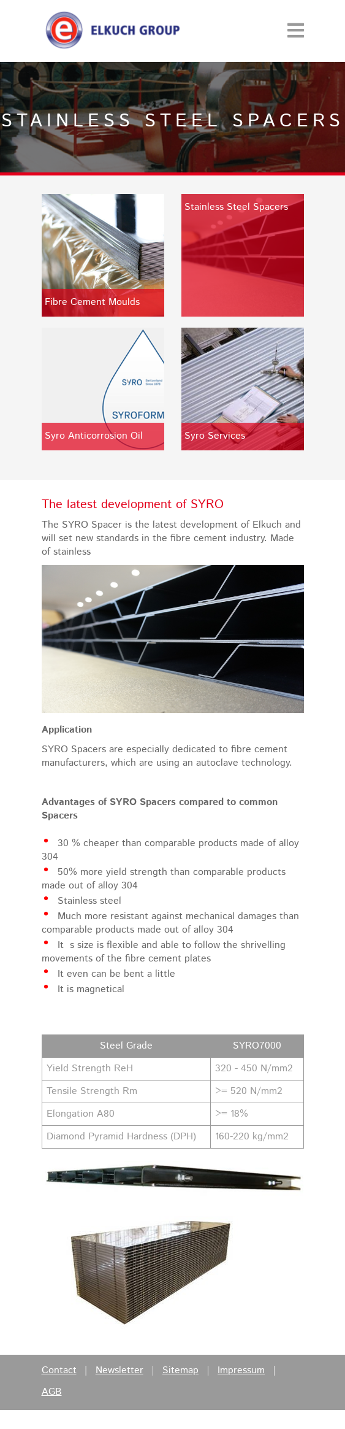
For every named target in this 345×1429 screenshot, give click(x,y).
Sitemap (180, 1371)
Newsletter (119, 1371)
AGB (52, 1392)
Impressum (241, 1371)
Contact (59, 1371)
